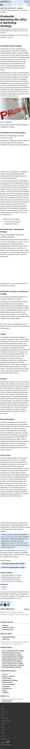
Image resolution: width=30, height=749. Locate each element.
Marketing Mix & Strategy (10, 680)
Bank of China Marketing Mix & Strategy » (13, 567)
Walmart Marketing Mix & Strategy (12, 659)
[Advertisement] (15, 42)
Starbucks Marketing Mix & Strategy (13, 665)
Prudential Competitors (12, 224)
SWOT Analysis (7, 678)
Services (4, 589)
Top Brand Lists (7, 688)
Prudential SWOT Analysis (13, 222)
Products (4, 587)
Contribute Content (6, 720)
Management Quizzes (8, 637)
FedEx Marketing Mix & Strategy (12, 655)
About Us (26, 609)
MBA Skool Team (13, 35)
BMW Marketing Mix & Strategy (11, 577)
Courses (26, 1)
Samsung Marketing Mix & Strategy (13, 657)
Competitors (6, 686)
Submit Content (7, 701)
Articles (4, 690)
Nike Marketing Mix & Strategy (11, 653)
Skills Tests (5, 639)
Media (2, 726)
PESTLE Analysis (7, 682)
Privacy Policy (4, 717)
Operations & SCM (8, 627)
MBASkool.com (8, 744)
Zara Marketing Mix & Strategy (11, 579)
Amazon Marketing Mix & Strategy (12, 663)
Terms (2, 714)
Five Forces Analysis (8, 684)
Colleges (3, 723)
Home (2, 705)
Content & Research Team (10, 536)
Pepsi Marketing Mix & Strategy (11, 667)
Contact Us (3, 711)
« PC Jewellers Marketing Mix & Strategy (13, 563)
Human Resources (8, 629)
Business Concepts (8, 676)
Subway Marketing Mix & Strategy (12, 581)
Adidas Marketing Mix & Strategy (12, 575)
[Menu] (1, 4)
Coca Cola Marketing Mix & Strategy (13, 650)
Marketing (5, 625)
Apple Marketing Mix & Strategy (11, 661)
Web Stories (4, 738)
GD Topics (5, 692)
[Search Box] (19, 5)
